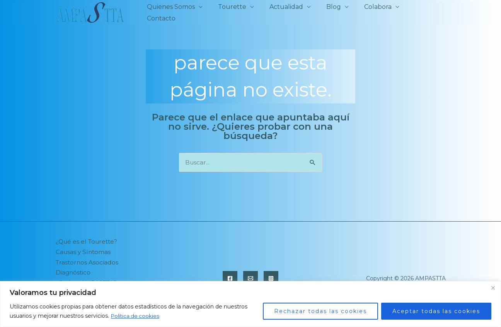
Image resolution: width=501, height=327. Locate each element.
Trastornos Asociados (88, 260)
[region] (250, 304)
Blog (336, 12)
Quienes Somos (182, 12)
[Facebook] (230, 274)
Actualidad (291, 12)
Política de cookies (136, 315)
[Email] (250, 274)
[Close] (493, 287)
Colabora (377, 12)
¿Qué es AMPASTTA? (88, 279)
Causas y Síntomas (84, 251)
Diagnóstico (74, 269)
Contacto (425, 12)
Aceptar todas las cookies (436, 311)
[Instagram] (271, 274)
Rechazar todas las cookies (320, 311)
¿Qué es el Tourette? (88, 242)
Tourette (241, 12)
